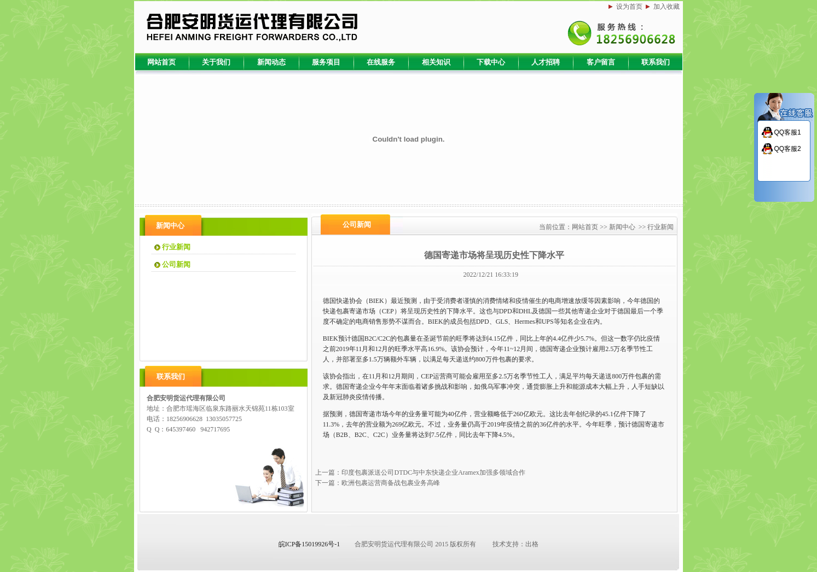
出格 (531, 544)
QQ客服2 (787, 149)
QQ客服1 (787, 132)
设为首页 (629, 6)
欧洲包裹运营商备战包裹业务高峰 (390, 483)
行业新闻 (660, 227)
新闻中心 (622, 227)
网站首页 (585, 227)
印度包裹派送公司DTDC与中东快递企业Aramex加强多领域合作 (433, 472)
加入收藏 (666, 6)
